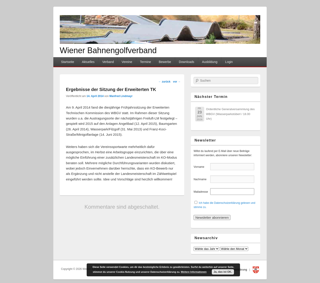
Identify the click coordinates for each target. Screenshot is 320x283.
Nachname (201, 179)
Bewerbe (165, 62)
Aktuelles (88, 62)
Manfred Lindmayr (120, 96)
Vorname (201, 166)
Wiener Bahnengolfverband (108, 50)
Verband (108, 62)
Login (229, 62)
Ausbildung (209, 62)
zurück (164, 81)
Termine (145, 62)
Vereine (127, 62)
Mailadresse (201, 191)
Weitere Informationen (194, 272)
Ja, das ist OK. (223, 271)
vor (177, 81)
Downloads (186, 62)
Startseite (67, 62)
